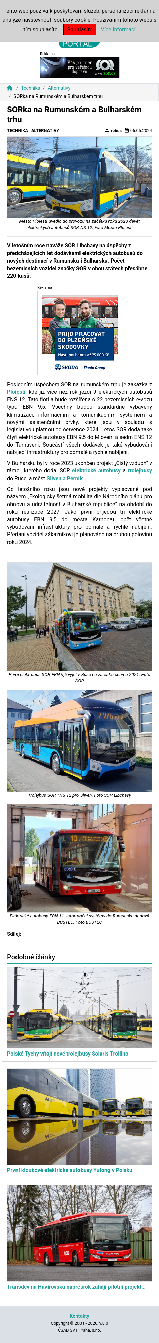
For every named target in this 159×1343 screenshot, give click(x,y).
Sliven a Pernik (64, 478)
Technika (30, 88)
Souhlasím (79, 29)
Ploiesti (16, 392)
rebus (113, 130)
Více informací (118, 29)
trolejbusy (140, 470)
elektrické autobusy (96, 470)
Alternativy (58, 88)
